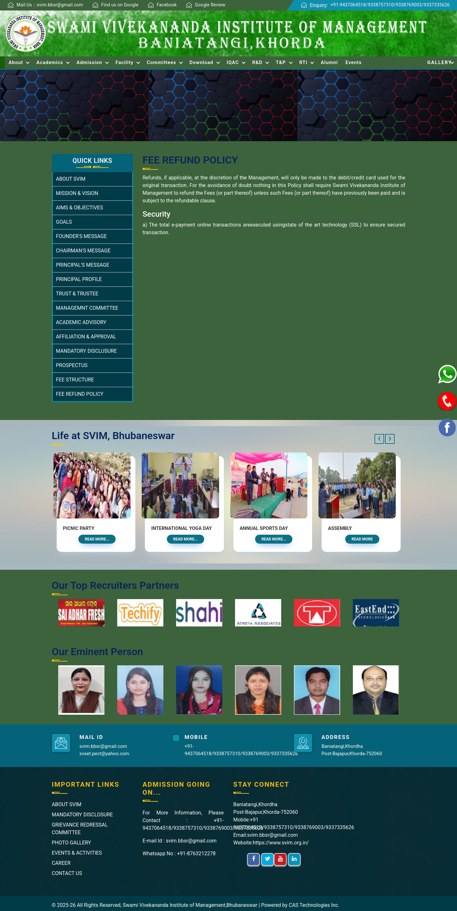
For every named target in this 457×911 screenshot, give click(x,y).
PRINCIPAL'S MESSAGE (82, 265)
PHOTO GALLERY (71, 843)
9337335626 (437, 4)
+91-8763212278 (196, 853)
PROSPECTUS (72, 365)
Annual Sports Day (264, 528)
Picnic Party (79, 528)
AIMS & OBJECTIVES (79, 208)
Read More (362, 539)
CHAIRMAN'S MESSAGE (83, 251)
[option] (78, 612)
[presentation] (379, 439)
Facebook (167, 4)
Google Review (210, 4)
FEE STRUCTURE (75, 380)
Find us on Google (120, 4)
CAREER (61, 863)
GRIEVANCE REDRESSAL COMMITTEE (80, 828)
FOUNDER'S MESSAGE (81, 236)
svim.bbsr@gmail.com (103, 746)
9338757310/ (382, 4)
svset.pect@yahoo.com (104, 753)
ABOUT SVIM (71, 179)
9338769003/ (410, 4)
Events (354, 62)
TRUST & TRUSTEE (77, 294)
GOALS (64, 222)
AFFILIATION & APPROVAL (86, 337)
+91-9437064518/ (349, 4)
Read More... (97, 539)
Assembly (340, 528)
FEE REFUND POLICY (80, 394)
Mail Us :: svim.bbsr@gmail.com (50, 4)
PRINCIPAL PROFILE (79, 279)
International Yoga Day (181, 528)
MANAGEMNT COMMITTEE (87, 308)
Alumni (329, 62)
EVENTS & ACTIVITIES (77, 853)
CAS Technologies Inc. (314, 905)
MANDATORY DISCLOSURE (82, 815)
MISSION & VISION (77, 193)
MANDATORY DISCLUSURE (86, 351)
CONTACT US (67, 873)
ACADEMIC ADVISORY (81, 322)
